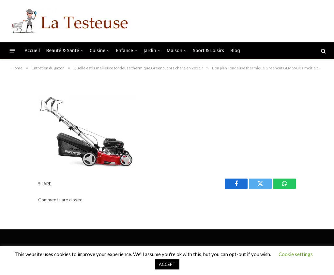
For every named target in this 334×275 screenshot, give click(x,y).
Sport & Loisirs (208, 50)
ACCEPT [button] (167, 264)
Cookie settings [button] (296, 254)
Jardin (150, 50)
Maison (174, 50)
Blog (235, 50)
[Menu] (12, 50)
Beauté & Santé (62, 50)
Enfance (124, 50)
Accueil (32, 50)
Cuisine (97, 50)
